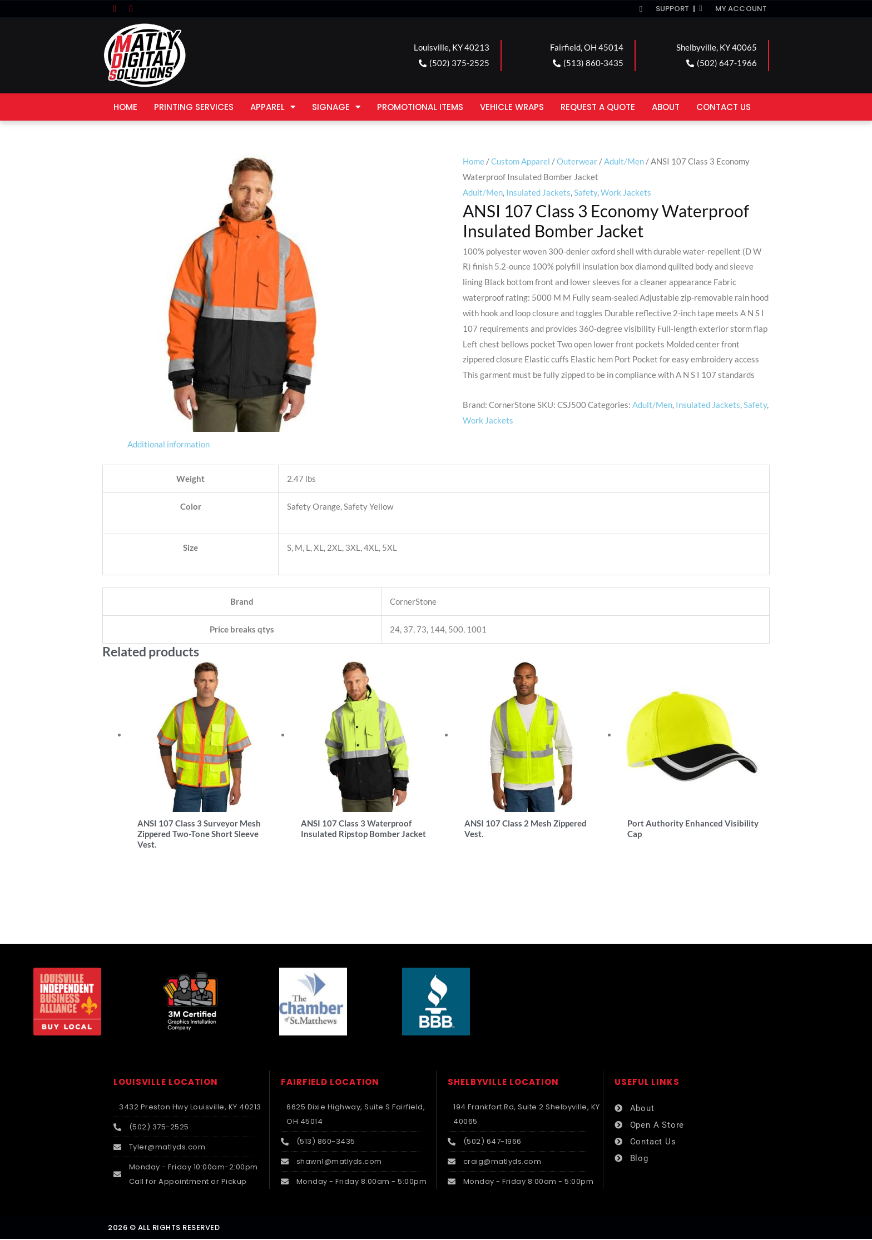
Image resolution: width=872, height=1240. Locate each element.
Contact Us (723, 107)
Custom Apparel (520, 161)
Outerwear (577, 161)
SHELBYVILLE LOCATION (503, 1083)
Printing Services (194, 107)
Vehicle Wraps (512, 107)
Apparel (272, 107)
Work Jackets (626, 192)
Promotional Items (420, 107)
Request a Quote (598, 107)
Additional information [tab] (168, 444)
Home (125, 107)
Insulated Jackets (538, 192)
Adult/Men (624, 161)
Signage (336, 107)
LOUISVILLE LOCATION (165, 1083)
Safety (585, 192)
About (666, 107)
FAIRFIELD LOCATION (330, 1083)
